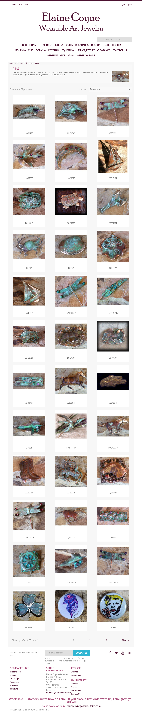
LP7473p (71, 133)
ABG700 (71, 627)
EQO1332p (113, 448)
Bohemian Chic (24, 50)
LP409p (29, 448)
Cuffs (69, 45)
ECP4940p (113, 178)
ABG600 (112, 627)
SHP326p (29, 627)
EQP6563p (29, 403)
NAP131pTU (113, 313)
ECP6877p (71, 492)
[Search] (114, 39)
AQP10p (29, 313)
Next (126, 640)
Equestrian (68, 50)
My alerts (14, 689)
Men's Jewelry (86, 50)
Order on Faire (86, 55)
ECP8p (29, 268)
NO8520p (29, 178)
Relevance (110, 89)
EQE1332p (71, 537)
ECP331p (29, 223)
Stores (74, 687)
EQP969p (113, 358)
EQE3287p (71, 403)
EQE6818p (113, 492)
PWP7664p (71, 448)
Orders (13, 675)
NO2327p (71, 178)
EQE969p (71, 358)
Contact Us (119, 50)
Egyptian (53, 50)
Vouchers (14, 685)
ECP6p (71, 268)
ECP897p (113, 268)
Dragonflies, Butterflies (106, 45)
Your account (19, 668)
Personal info (15, 672)
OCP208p (29, 582)
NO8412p (29, 133)
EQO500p (113, 537)
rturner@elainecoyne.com (58, 692)
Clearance (103, 50)
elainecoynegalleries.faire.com (84, 706)
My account (76, 675)
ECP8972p (29, 358)
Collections (28, 45)
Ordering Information (60, 55)
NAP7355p (113, 133)
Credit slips (14, 678)
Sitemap (74, 672)
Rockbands (82, 45)
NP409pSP (71, 582)
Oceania (41, 50)
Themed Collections (50, 45)
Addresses (14, 682)
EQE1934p (113, 403)
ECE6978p (29, 492)
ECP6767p (113, 223)
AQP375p (71, 223)
